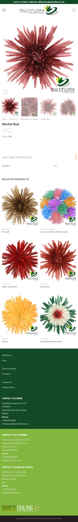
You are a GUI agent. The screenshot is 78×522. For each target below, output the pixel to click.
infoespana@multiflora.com (15, 423)
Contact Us (7, 382)
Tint (10, 136)
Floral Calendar (9, 368)
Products (13, 119)
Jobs (4, 360)
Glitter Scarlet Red (9, 286)
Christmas (45, 119)
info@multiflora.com (12, 460)
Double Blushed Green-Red (51, 341)
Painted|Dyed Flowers (29, 119)
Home (4, 119)
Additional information (17, 157)
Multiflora (6, 355)
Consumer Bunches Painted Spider (54, 232)
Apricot (5, 341)
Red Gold (5, 232)
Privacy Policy (8, 387)
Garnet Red (44, 286)
